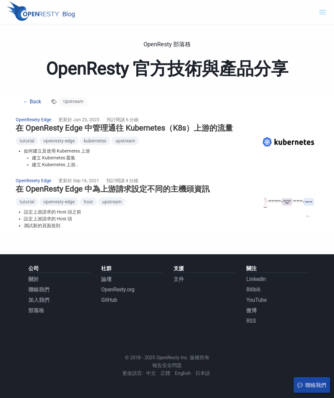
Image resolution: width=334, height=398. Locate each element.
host (88, 201)
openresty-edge (59, 140)
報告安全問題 (167, 365)
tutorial (27, 140)
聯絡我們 (38, 290)
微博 (251, 310)
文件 (179, 279)
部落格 (36, 310)
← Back (32, 101)
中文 (151, 373)
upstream (125, 140)
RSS (251, 321)
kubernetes (95, 140)
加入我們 (38, 300)
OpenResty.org (117, 290)
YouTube (256, 300)
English (183, 373)
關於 (33, 279)
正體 (165, 373)
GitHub (109, 300)
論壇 (106, 279)
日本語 (202, 373)
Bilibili (253, 290)
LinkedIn (256, 279)
